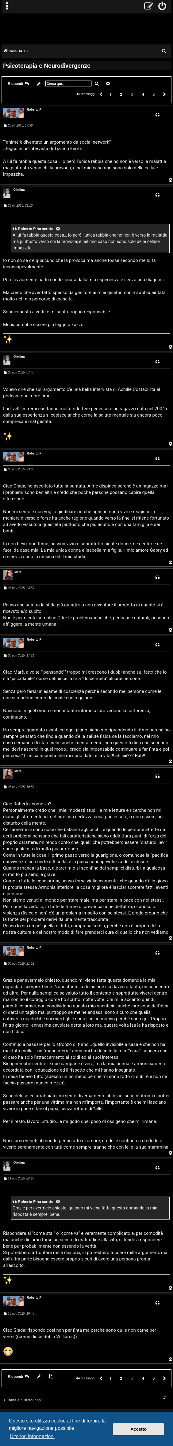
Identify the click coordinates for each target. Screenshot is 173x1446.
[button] (100, 94)
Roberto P (34, 109)
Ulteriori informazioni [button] (32, 1436)
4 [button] (143, 94)
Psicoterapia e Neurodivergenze (46, 65)
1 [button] (111, 94)
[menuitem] (162, 7)
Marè (17, 572)
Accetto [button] (138, 1429)
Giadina (19, 189)
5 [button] (153, 94)
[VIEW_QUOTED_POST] (58, 229)
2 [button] (121, 94)
